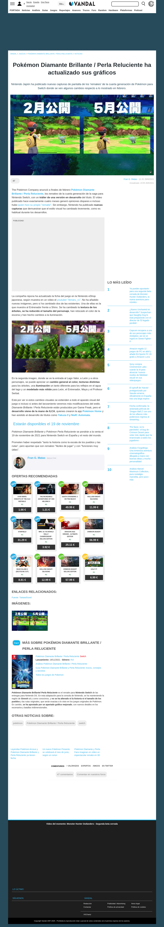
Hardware (113, 10)
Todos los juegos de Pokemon (50, 675)
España (36, 2)
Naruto (29, 2)
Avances (76, 10)
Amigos (96, 766)
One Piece (45, 2)
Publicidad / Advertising (116, 903)
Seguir (16, 643)
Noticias (26, 10)
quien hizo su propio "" (34, 204)
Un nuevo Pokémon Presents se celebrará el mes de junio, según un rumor (56, 752)
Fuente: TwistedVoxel (22, 597)
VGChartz (87, 914)
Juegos (53, 10)
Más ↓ (61, 4)
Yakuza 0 (63, 415)
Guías (45, 10)
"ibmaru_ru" (69, 299)
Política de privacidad (115, 907)
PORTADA (15, 10)
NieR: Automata (80, 415)
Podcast (138, 10)
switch (82, 723)
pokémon (18, 723)
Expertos (86, 766)
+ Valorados (73, 766)
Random (102, 10)
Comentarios (57, 766)
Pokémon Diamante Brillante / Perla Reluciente (57, 656)
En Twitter (107, 766)
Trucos (86, 10)
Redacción (88, 903)
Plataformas (126, 10)
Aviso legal (135, 903)
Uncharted (30, 6)
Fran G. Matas (130, 179)
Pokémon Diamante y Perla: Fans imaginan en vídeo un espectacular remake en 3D (87, 752)
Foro (93, 10)
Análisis (36, 10)
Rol (72, 660)
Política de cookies (138, 907)
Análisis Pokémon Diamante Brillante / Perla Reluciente (61, 664)
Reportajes (64, 10)
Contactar (87, 907)
